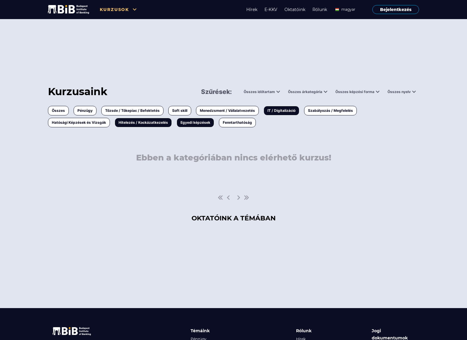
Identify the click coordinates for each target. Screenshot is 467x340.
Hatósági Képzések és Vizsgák (79, 122)
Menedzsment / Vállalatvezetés (227, 110)
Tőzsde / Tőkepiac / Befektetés (132, 110)
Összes (58, 110)
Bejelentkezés (396, 9)
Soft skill (179, 110)
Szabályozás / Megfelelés (330, 110)
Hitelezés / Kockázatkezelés (143, 122)
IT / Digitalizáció (281, 110)
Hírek (251, 9)
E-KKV (270, 9)
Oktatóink (294, 9)
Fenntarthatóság (237, 122)
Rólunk (319, 9)
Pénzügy (85, 110)
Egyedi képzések (195, 122)
